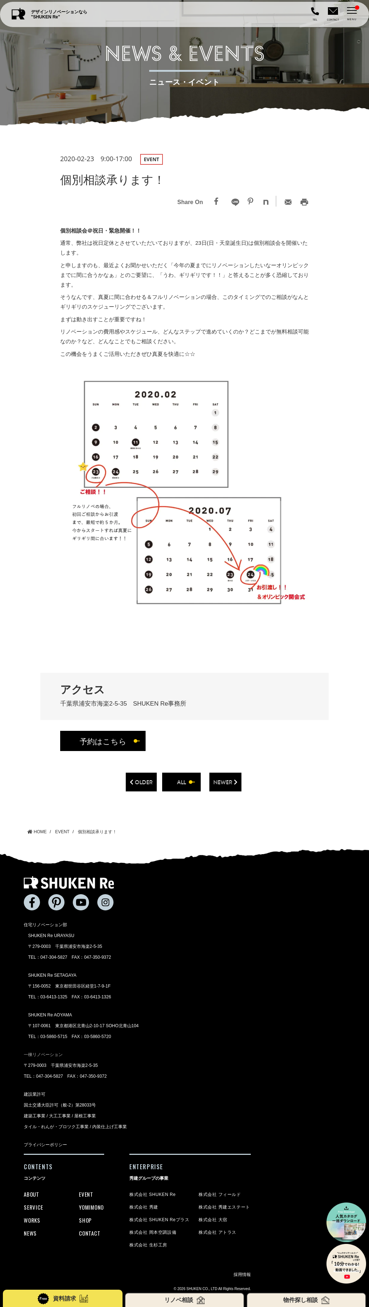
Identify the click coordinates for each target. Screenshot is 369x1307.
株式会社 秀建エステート (224, 1207)
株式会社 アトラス (217, 1232)
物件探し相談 (306, 1300)
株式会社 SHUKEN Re (152, 1194)
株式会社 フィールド (220, 1194)
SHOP (85, 1220)
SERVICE (33, 1207)
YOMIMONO (91, 1207)
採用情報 (242, 1274)
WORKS (32, 1220)
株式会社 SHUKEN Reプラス (159, 1219)
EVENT (86, 1194)
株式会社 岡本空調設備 (152, 1232)
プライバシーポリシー (45, 1144)
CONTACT (89, 1233)
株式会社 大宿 (213, 1219)
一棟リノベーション (43, 1054)
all (181, 782)
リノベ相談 (184, 1300)
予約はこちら (103, 741)
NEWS (30, 1233)
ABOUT (31, 1194)
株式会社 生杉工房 (148, 1245)
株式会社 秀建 (143, 1207)
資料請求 (62, 1298)
